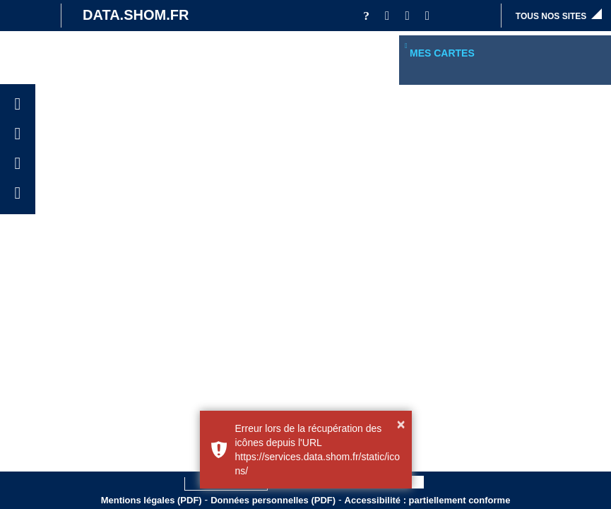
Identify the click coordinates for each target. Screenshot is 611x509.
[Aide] (366, 15)
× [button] (401, 424)
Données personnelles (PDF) (273, 500)
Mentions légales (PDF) (151, 500)
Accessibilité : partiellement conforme (428, 500)
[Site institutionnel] (27, 15)
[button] (387, 15)
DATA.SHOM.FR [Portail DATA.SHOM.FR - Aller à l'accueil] (136, 15)
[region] (505, 74)
